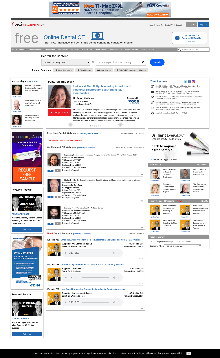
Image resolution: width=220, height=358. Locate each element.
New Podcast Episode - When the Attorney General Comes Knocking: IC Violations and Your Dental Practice (178, 92)
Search (157, 62)
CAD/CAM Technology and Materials (131, 70)
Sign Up (203, 24)
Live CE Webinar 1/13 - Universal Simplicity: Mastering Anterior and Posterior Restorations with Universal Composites (179, 103)
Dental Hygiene (104, 70)
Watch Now (27, 229)
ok (189, 353)
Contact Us (169, 25)
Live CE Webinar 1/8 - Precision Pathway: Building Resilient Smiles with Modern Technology (178, 108)
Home (151, 25)
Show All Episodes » (136, 234)
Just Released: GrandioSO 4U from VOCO (171, 113)
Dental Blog (50, 49)
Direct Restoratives (64, 70)
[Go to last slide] (70, 125)
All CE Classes (18, 49)
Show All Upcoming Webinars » (132, 133)
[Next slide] (120, 125)
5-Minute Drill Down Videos (68, 49)
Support (179, 25)
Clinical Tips (87, 49)
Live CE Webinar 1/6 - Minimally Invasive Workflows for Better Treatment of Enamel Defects (179, 97)
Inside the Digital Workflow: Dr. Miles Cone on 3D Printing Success (92, 264)
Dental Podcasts (36, 49)
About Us (159, 25)
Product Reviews (132, 49)
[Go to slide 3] (94, 126)
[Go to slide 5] (98, 126)
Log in (191, 24)
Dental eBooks (101, 49)
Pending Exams (147, 49)
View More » (201, 165)
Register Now (59, 112)
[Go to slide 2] (92, 126)
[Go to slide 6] (100, 126)
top (141, 174)
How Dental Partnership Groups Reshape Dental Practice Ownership (93, 289)
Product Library (116, 49)
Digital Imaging (84, 70)
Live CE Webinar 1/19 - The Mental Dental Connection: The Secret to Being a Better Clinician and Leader (178, 87)
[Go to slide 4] (96, 126)
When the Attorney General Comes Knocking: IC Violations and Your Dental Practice (100, 240)
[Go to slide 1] (90, 126)
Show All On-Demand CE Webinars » (130, 147)
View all (164, 81)
